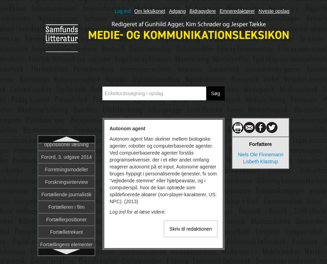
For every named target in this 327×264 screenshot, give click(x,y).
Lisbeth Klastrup (260, 161)
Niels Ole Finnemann (261, 154)
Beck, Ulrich (67, 232)
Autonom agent (67, 150)
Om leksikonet (149, 11)
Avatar (66, 162)
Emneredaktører (237, 11)
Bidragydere (203, 11)
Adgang (177, 11)
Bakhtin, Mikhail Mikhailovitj (66, 191)
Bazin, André (66, 219)
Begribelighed (66, 244)
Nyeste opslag (273, 11)
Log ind (122, 11)
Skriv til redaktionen (190, 229)
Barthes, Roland (66, 207)
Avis (66, 175)
